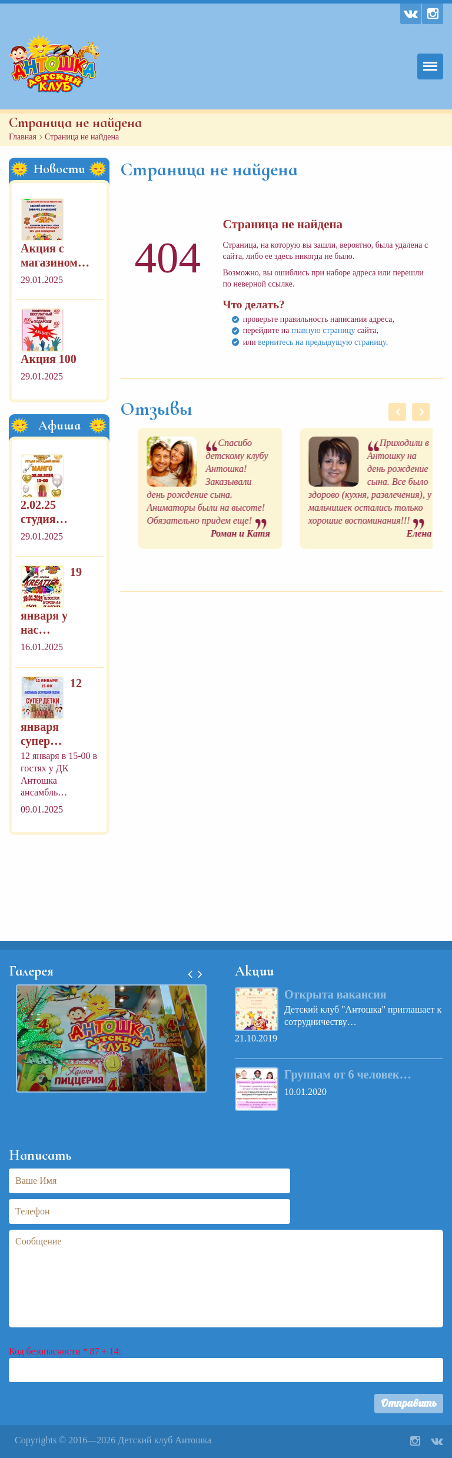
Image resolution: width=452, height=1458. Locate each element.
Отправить (409, 1403)
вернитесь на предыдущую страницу (321, 342)
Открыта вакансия (335, 994)
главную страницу (323, 330)
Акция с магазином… (55, 255)
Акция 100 (49, 358)
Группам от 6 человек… (347, 1074)
